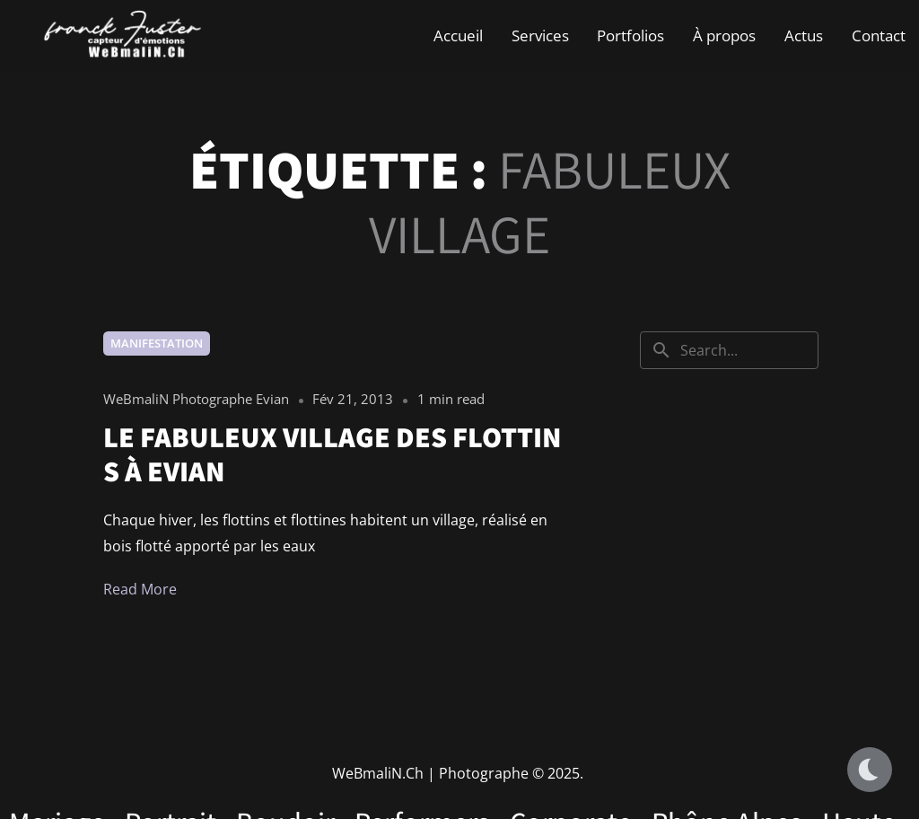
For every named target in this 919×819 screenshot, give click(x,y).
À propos (724, 35)
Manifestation (156, 343)
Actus (803, 35)
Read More (140, 589)
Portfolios (630, 35)
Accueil (458, 35)
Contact (879, 35)
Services (540, 35)
